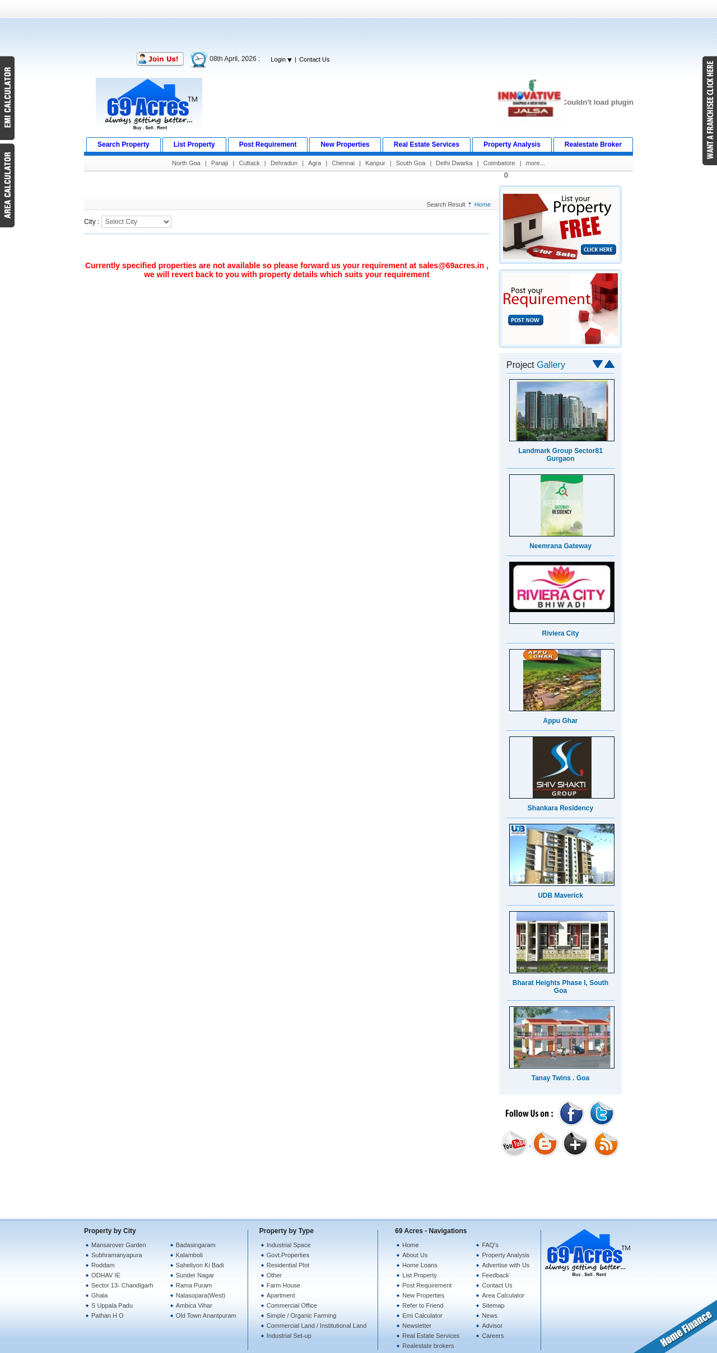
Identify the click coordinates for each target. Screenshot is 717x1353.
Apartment (281, 1295)
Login (281, 59)
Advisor (492, 1325)
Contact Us (314, 59)
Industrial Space (289, 1245)
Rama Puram (194, 1285)
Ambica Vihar (194, 1305)
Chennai (343, 163)
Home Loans (419, 1265)
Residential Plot (288, 1265)
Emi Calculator (422, 1315)
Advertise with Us (505, 1265)
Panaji (220, 163)
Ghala (99, 1295)
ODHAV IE (105, 1275)
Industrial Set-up (289, 1335)
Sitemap (493, 1305)
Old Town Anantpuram (206, 1315)
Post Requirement (426, 1285)
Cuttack (249, 163)
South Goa (411, 163)
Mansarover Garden (118, 1245)
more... (535, 163)
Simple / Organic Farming (302, 1315)
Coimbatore (499, 163)
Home (482, 204)
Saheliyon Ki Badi (200, 1265)
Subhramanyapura (116, 1255)
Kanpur (375, 163)
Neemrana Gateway (560, 546)
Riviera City (560, 633)
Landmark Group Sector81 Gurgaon (560, 455)
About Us (414, 1255)
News (489, 1315)
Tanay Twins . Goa (561, 1078)
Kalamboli (189, 1255)
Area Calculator (503, 1295)
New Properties (423, 1295)
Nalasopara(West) (200, 1295)
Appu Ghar (560, 721)
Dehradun (284, 163)
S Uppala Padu (112, 1305)
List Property (419, 1275)
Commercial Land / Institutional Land (317, 1325)
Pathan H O (107, 1315)
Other (274, 1275)
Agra (314, 163)
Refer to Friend (422, 1305)
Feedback (495, 1275)
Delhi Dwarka (454, 163)
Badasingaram (196, 1245)
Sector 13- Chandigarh (122, 1285)
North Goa (186, 163)
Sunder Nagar (195, 1275)
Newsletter (416, 1325)
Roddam (103, 1265)
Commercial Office (292, 1305)
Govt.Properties (288, 1255)
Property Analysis (505, 1255)
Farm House (284, 1285)
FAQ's (490, 1245)
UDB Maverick (560, 895)
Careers (493, 1335)
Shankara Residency (560, 808)
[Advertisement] (358, 25)
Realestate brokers (428, 1345)
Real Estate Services (430, 1335)
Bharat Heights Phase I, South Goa (560, 987)
